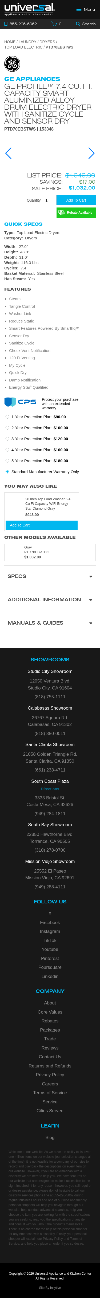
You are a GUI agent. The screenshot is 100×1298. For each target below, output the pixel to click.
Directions (50, 789)
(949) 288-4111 (49, 886)
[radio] (36, 418)
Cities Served (50, 1110)
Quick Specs (23, 224)
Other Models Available (39, 537)
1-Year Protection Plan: (38, 416)
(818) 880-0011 (49, 733)
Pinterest (50, 958)
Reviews (49, 1048)
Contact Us (50, 1056)
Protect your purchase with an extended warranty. (60, 403)
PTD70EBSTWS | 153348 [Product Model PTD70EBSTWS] (29, 129)
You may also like (30, 486)
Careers (50, 1083)
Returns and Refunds (50, 1066)
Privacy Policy (50, 1074)
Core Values (50, 1012)
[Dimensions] (50, 254)
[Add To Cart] (76, 200)
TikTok (50, 940)
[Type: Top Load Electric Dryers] (50, 233)
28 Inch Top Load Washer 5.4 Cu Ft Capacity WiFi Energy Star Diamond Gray (47, 503)
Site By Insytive (50, 1288)
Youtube (50, 949)
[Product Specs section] (50, 577)
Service (50, 1101)
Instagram (50, 931)
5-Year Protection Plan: (39, 460)
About (50, 1003)
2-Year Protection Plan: (39, 427)
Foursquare (50, 967)
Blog (49, 1137)
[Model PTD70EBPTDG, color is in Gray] (50, 552)
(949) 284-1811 (49, 813)
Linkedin (50, 976)
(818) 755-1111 (49, 696)
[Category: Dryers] (50, 238)
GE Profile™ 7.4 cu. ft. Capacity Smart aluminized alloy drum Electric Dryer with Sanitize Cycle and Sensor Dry (48, 103)
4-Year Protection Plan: (39, 449)
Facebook (50, 922)
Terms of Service (50, 1092)
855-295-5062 (64, 1195)
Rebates (50, 1020)
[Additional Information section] (50, 600)
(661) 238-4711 (49, 770)
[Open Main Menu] (86, 9)
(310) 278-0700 (49, 850)
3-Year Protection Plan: (39, 438)
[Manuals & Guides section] (50, 623)
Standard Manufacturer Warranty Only (45, 471)
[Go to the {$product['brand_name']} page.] (12, 63)
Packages (50, 1030)
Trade (50, 1038)
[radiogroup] (50, 445)
